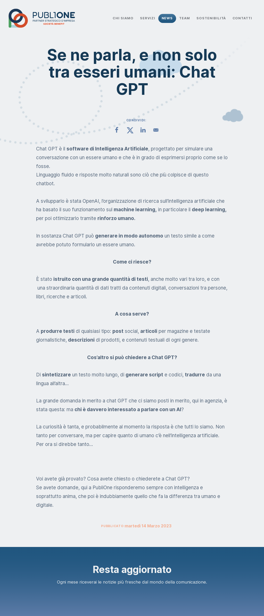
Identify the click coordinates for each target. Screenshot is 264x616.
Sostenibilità (211, 18)
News (167, 18)
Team (184, 18)
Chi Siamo (123, 18)
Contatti (242, 18)
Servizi (147, 18)
